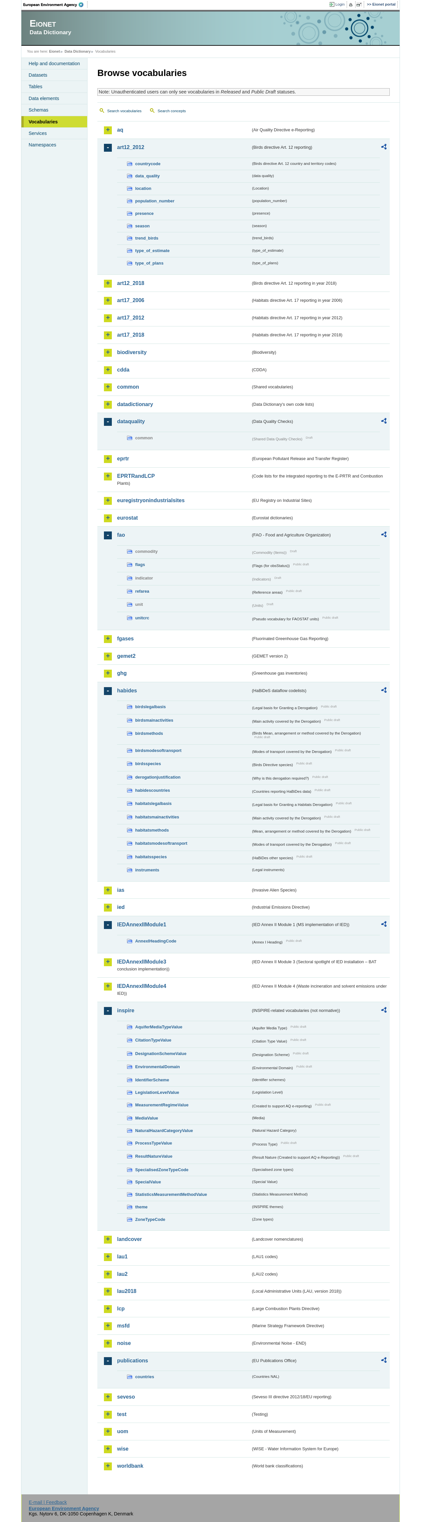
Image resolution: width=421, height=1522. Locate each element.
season (142, 225)
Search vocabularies (124, 111)
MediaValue (146, 1118)
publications (132, 1360)
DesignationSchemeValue (160, 1053)
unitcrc (142, 617)
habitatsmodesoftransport (161, 843)
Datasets (38, 75)
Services (38, 133)
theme (141, 1206)
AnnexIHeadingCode (155, 941)
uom (122, 1431)
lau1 (122, 1256)
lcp (121, 1308)
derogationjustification (158, 777)
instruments (147, 869)
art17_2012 (130, 318)
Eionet (54, 51)
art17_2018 (130, 335)
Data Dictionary (77, 51)
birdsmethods (149, 733)
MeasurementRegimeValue (161, 1104)
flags (140, 564)
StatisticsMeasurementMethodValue (171, 1194)
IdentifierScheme (152, 1079)
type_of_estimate (152, 250)
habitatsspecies (151, 856)
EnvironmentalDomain (157, 1066)
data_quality (147, 175)
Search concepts (172, 111)
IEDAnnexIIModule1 (141, 924)
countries (144, 1376)
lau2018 (126, 1291)
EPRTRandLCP (136, 476)
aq (120, 130)
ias (120, 890)
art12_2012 (130, 147)
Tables (35, 86)
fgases (125, 638)
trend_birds (146, 238)
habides (127, 690)
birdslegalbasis (150, 706)
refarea (142, 591)
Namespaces (42, 144)
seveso (126, 1397)
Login (340, 4)
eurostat (127, 518)
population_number (154, 200)
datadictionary (135, 404)
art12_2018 (130, 283)
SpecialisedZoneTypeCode (161, 1169)
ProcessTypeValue (153, 1143)
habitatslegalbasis (153, 803)
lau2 (122, 1274)
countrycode (148, 163)
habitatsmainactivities (157, 816)
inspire (125, 1010)
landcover (129, 1239)
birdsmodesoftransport (158, 750)
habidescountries (152, 790)
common (128, 387)
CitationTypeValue (153, 1040)
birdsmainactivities (154, 720)
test (121, 1414)
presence (144, 213)
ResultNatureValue (153, 1156)
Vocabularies (43, 121)
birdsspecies (148, 763)
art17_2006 (130, 300)
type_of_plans (149, 263)
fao (121, 535)
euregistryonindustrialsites (151, 500)
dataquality (131, 421)
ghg (122, 673)
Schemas (38, 110)
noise (124, 1343)
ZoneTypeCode (150, 1219)
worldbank (130, 1466)
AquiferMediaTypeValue (158, 1026)
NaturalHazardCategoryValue (164, 1130)
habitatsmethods (152, 830)
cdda (123, 370)
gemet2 (126, 656)
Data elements (44, 98)
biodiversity (132, 352)
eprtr (123, 458)
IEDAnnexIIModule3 (141, 962)
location (143, 188)
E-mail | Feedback (48, 1502)
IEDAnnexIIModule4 (141, 986)
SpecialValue (148, 1181)
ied (121, 907)
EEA (55, 4)
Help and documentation (54, 63)
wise (123, 1449)
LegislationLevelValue (157, 1092)
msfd (123, 1326)
